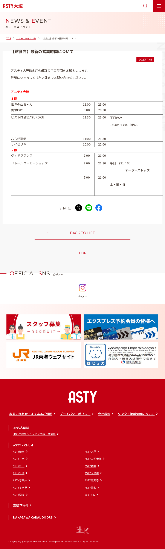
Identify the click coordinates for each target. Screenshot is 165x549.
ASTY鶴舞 (90, 466)
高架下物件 (20, 505)
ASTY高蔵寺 (92, 480)
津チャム (90, 494)
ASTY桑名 (90, 487)
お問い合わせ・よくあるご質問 (30, 414)
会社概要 (104, 414)
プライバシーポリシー (75, 414)
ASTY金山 (18, 466)
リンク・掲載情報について (136, 414)
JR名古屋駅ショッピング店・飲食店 (34, 434)
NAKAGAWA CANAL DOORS (33, 517)
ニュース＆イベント (26, 38)
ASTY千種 (18, 473)
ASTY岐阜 (18, 451)
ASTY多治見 (20, 487)
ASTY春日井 (20, 480)
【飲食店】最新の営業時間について (58, 38)
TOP (8, 38)
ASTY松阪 (18, 494)
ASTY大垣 (90, 451)
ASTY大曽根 (92, 473)
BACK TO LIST (82, 233)
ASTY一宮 (18, 458)
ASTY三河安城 (93, 458)
